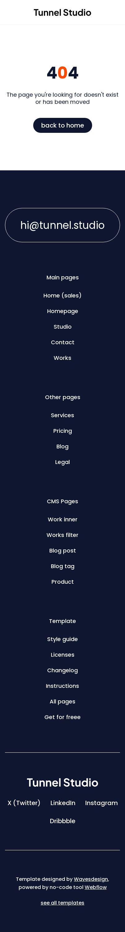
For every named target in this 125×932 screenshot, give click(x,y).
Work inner (63, 519)
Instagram (101, 803)
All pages (62, 701)
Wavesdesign (91, 879)
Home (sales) (62, 295)
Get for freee (62, 717)
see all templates (62, 902)
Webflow (96, 887)
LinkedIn (63, 803)
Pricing (62, 431)
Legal (62, 462)
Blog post (62, 550)
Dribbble (62, 821)
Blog (62, 446)
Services (62, 415)
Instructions (62, 686)
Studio (63, 327)
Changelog (62, 670)
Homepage (62, 311)
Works (62, 358)
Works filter (62, 535)
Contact (62, 342)
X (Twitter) (24, 803)
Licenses (62, 655)
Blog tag (62, 566)
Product (62, 582)
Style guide (62, 639)
